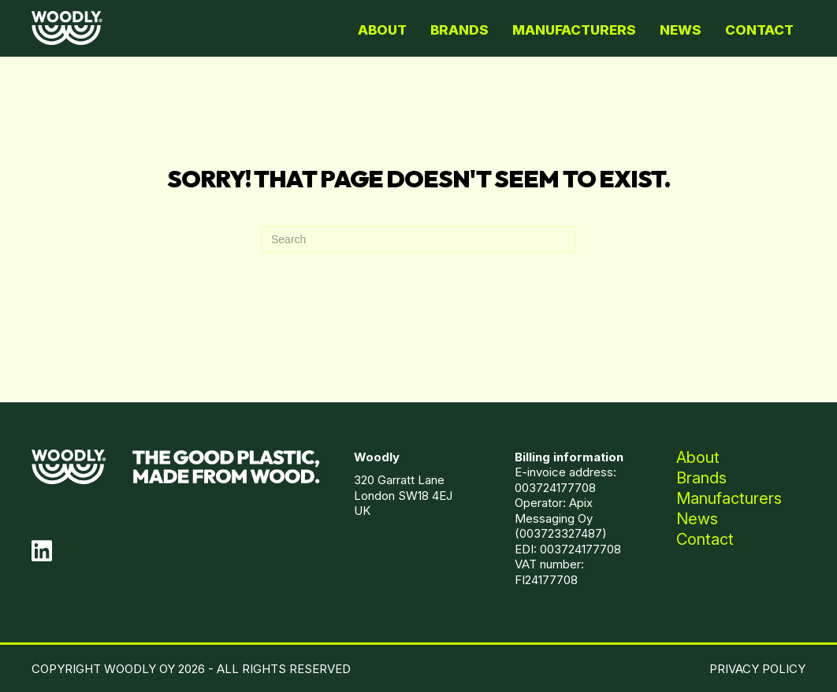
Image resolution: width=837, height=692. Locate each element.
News (680, 30)
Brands (459, 30)
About (382, 30)
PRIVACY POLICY (757, 668)
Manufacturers (574, 30)
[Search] (418, 239)
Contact (759, 30)
